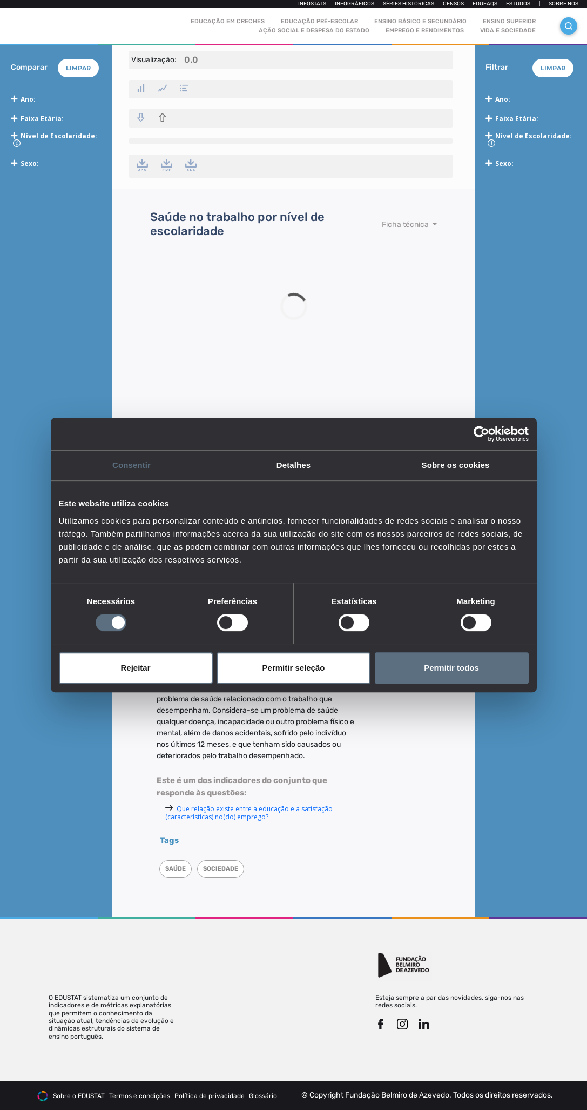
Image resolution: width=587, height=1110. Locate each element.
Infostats (312, 4)
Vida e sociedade (508, 30)
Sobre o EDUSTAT (79, 1096)
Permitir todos (451, 667)
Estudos (518, 4)
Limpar (78, 68)
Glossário (263, 1096)
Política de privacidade (209, 1096)
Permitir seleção (293, 667)
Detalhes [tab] (293, 465)
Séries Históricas (408, 4)
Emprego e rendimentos (425, 30)
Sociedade (220, 868)
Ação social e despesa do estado (314, 30)
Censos (453, 4)
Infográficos (354, 4)
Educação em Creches (228, 21)
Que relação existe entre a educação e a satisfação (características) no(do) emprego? (249, 812)
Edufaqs (485, 4)
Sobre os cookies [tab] (456, 465)
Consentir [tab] (131, 465)
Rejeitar (135, 667)
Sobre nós (563, 4)
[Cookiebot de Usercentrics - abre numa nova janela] (481, 434)
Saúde (175, 868)
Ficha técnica (406, 224)
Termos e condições (139, 1096)
